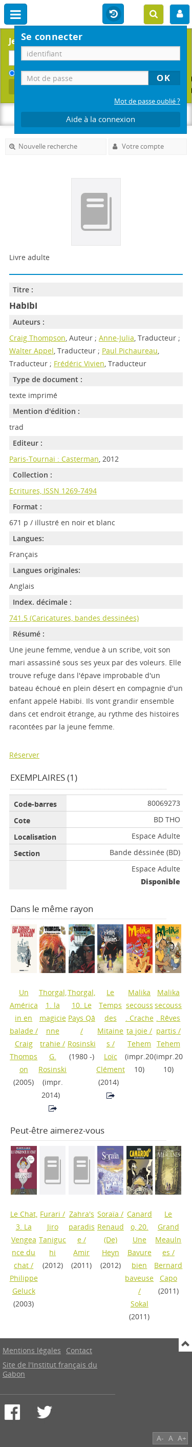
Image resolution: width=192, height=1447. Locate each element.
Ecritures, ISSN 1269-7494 (53, 490)
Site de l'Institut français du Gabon (50, 1369)
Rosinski (82, 1043)
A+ (182, 1438)
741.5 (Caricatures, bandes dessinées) (74, 618)
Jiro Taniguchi (52, 1239)
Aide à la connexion (100, 119)
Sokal (139, 1304)
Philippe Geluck (24, 1284)
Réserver (24, 755)
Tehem (139, 1043)
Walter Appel (31, 350)
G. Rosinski (52, 1063)
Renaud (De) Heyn (110, 1239)
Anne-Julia (116, 338)
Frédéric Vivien (79, 363)
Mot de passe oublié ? (147, 101)
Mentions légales (32, 1350)
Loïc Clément (110, 1063)
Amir (81, 1252)
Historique (113, 14)
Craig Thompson (37, 338)
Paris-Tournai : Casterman (54, 459)
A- (160, 1438)
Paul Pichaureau (130, 350)
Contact (79, 1350)
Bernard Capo (168, 1271)
